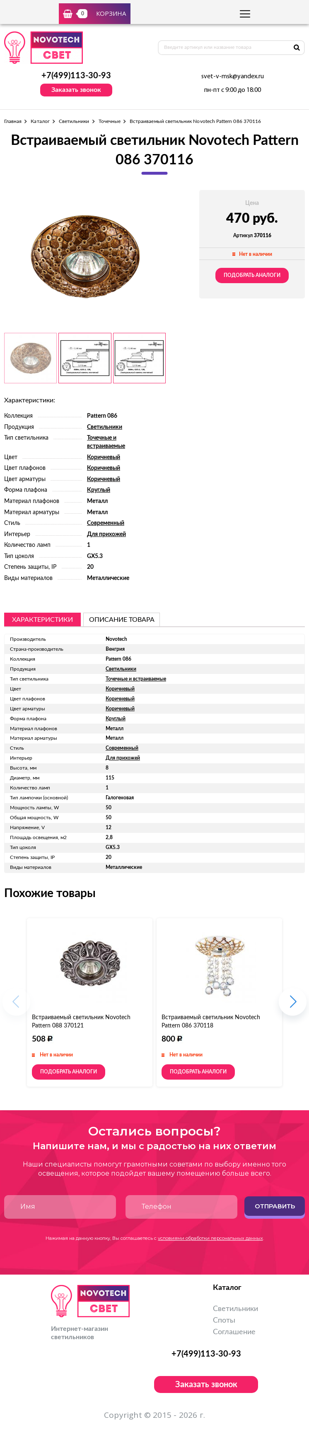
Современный (105, 523)
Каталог (40, 121)
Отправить (275, 1206)
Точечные (110, 121)
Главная (13, 121)
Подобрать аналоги (252, 275)
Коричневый (103, 457)
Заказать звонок (76, 90)
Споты (224, 1320)
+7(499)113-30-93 (76, 76)
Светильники (74, 121)
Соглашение (234, 1332)
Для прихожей (106, 534)
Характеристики (42, 619)
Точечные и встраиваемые (136, 678)
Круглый (98, 490)
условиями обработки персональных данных (210, 1238)
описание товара (121, 619)
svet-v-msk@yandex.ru (232, 76)
